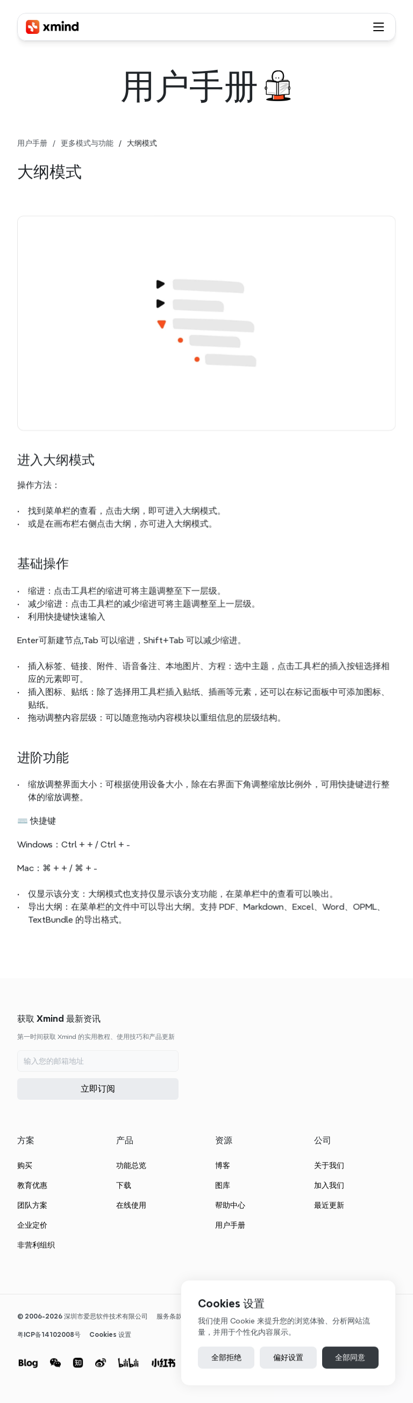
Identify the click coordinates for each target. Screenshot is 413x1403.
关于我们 (329, 1165)
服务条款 (169, 1316)
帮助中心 (230, 1205)
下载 (123, 1185)
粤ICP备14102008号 (49, 1334)
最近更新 (329, 1205)
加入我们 (329, 1185)
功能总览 (131, 1165)
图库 (222, 1185)
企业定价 (32, 1225)
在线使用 (131, 1205)
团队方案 (32, 1205)
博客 (222, 1165)
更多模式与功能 (87, 143)
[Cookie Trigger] (110, 1334)
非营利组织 (36, 1245)
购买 (24, 1165)
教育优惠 (32, 1185)
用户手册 (32, 143)
